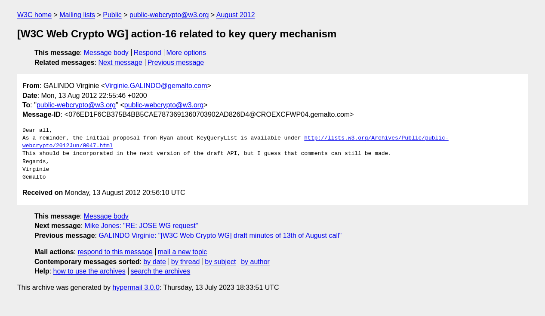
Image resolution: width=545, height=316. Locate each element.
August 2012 (235, 14)
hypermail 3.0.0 (135, 287)
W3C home (34, 14)
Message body (106, 52)
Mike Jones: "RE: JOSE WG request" (141, 225)
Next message (120, 62)
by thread (185, 261)
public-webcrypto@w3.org (169, 14)
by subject (220, 261)
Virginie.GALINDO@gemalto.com (156, 85)
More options (186, 52)
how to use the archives (89, 271)
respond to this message (114, 251)
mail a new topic (182, 251)
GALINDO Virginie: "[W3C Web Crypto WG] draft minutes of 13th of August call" (220, 235)
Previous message (176, 62)
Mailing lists (77, 14)
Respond (147, 52)
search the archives (161, 271)
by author (255, 261)
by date (154, 261)
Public (112, 14)
